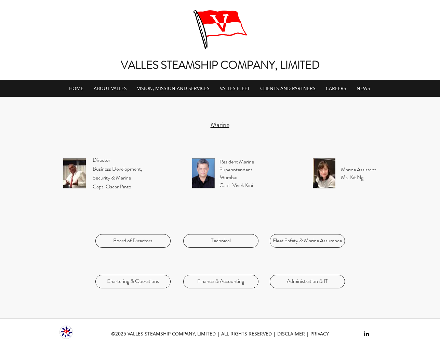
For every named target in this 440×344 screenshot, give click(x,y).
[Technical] (220, 241)
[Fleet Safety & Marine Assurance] (307, 241)
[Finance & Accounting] (220, 281)
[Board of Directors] (133, 241)
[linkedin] (366, 333)
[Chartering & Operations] (133, 281)
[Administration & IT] (307, 281)
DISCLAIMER (291, 333)
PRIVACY (319, 333)
